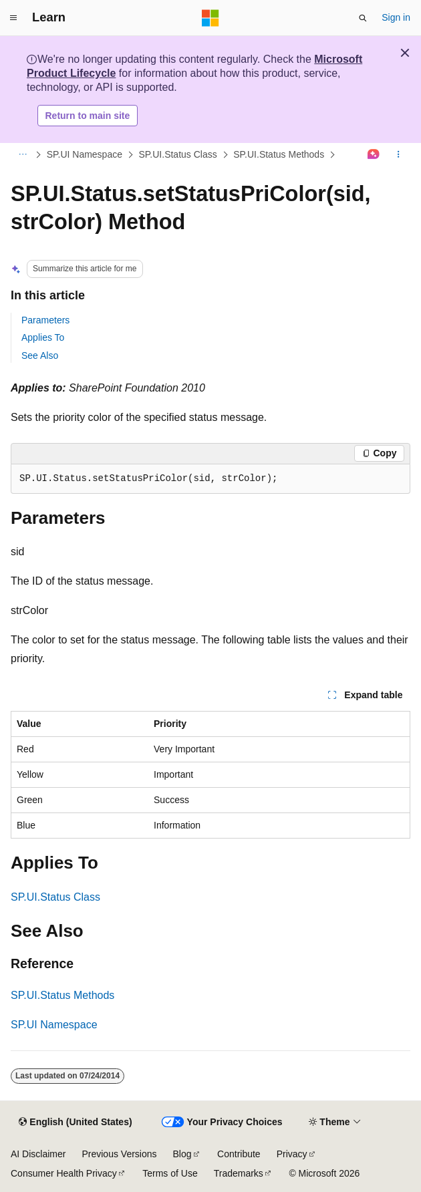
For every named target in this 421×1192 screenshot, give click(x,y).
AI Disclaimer (38, 1154)
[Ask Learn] (374, 155)
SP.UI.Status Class (177, 154)
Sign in (396, 17)
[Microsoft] (210, 18)
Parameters (45, 320)
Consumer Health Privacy (64, 1173)
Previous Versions (119, 1154)
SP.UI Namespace (84, 154)
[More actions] (398, 155)
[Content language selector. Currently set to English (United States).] (75, 1122)
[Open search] (362, 18)
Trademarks (238, 1173)
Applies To (42, 337)
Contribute (239, 1154)
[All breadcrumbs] (22, 155)
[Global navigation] (13, 18)
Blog (182, 1154)
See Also (39, 355)
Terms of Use (169, 1173)
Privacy (292, 1154)
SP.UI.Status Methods (278, 154)
